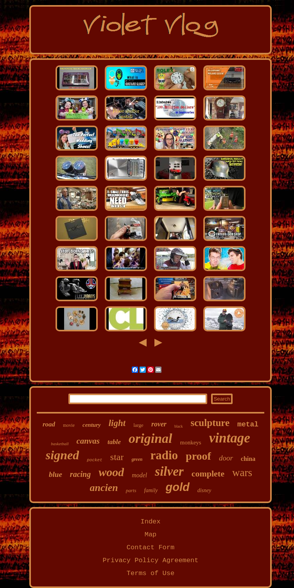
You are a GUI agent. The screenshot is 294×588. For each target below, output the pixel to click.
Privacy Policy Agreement (151, 560)
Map (151, 534)
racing (80, 474)
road (49, 424)
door (226, 458)
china (248, 458)
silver (169, 471)
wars (242, 472)
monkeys (190, 442)
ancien (104, 487)
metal (247, 424)
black (178, 426)
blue (55, 474)
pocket (94, 460)
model (139, 475)
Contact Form (150, 547)
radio (164, 455)
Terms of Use (150, 573)
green (136, 459)
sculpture (210, 422)
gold (178, 487)
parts (131, 490)
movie (69, 425)
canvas (88, 441)
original (150, 438)
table (114, 442)
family (151, 490)
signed (62, 455)
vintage (229, 438)
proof (198, 456)
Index (150, 521)
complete (208, 473)
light (117, 423)
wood (111, 472)
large (138, 425)
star (117, 457)
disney (204, 490)
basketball (59, 443)
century (91, 425)
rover (159, 424)
